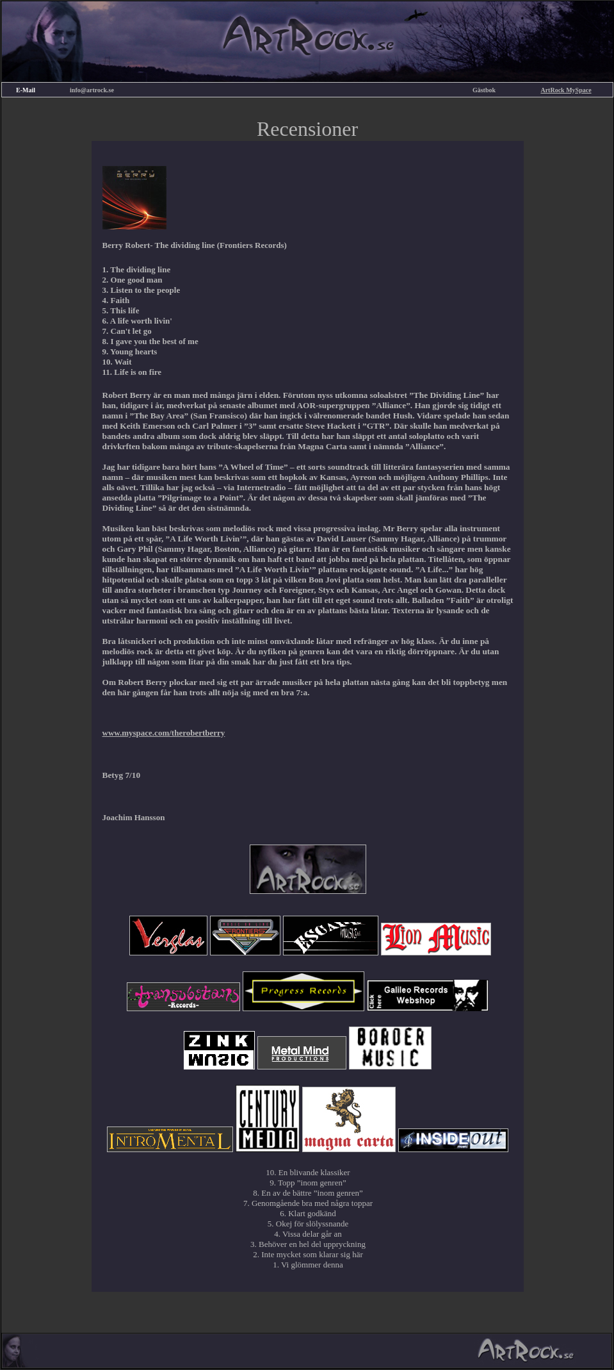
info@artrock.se (92, 90)
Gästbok (484, 90)
